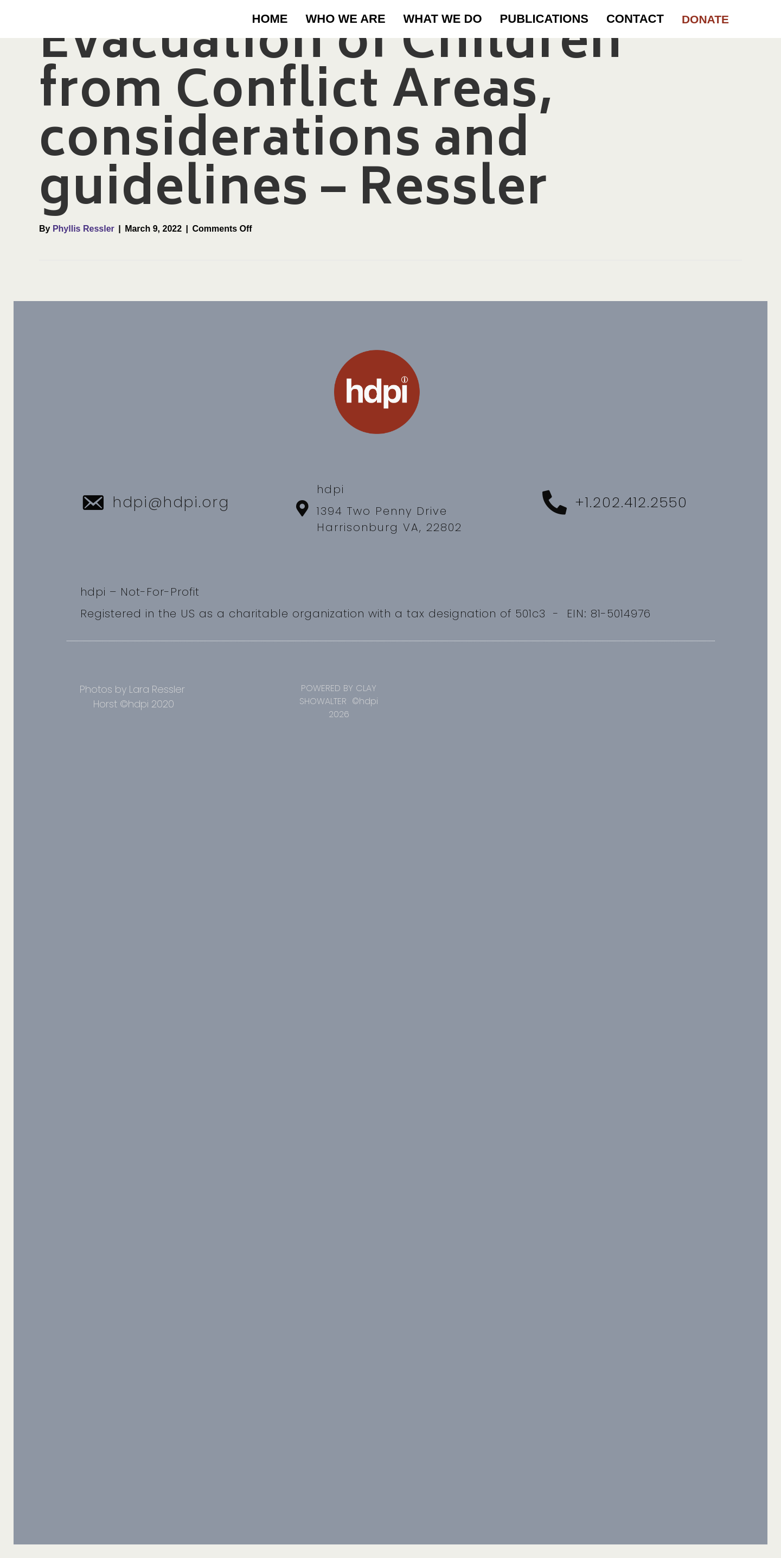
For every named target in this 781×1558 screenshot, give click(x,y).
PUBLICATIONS (544, 18)
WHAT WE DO (443, 18)
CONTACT (635, 18)
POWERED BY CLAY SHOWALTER (337, 694)
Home (270, 18)
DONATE (705, 19)
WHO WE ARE (346, 18)
